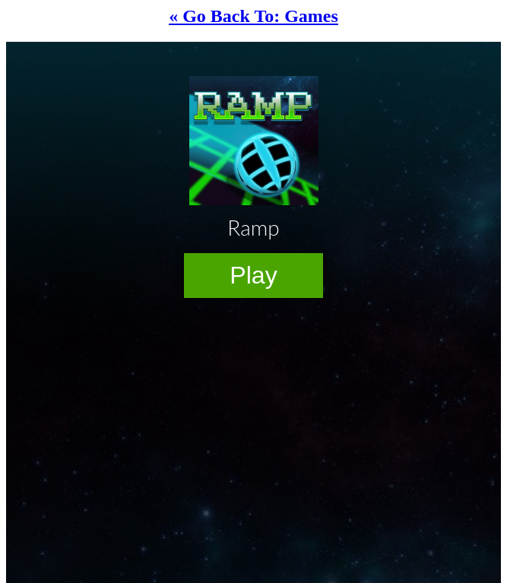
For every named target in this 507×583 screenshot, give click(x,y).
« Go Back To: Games (253, 16)
